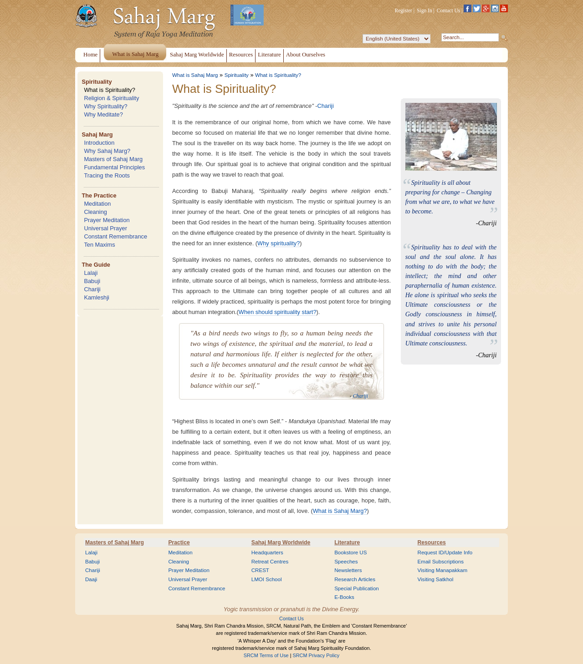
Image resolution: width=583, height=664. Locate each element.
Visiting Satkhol (436, 579)
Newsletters (348, 570)
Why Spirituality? (105, 106)
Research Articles (354, 579)
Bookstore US (350, 552)
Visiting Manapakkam (443, 570)
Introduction (99, 142)
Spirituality (97, 81)
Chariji (92, 289)
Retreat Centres (270, 561)
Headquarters (267, 552)
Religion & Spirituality (111, 98)
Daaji (91, 579)
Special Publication (356, 588)
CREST (260, 570)
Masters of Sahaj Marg (113, 159)
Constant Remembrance (115, 236)
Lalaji (90, 272)
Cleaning (95, 211)
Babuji (92, 281)
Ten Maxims (99, 244)
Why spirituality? (278, 243)
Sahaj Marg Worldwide (280, 542)
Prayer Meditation (106, 220)
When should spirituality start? (278, 312)
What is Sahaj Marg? (340, 510)
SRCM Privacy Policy (316, 655)
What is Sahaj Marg (195, 75)
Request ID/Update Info (445, 552)
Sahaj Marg (97, 134)
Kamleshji (96, 297)
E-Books (344, 597)
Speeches (346, 561)
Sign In (424, 10)
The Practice (99, 195)
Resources (432, 542)
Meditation (97, 203)
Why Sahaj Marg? (107, 150)
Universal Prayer (105, 228)
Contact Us (448, 10)
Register (403, 10)
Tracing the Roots (107, 175)
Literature (347, 542)
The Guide (96, 264)
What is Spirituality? (109, 89)
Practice (178, 542)
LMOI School (266, 579)
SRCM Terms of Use (266, 655)
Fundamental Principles (114, 167)
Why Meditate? (103, 114)
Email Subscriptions (441, 561)
